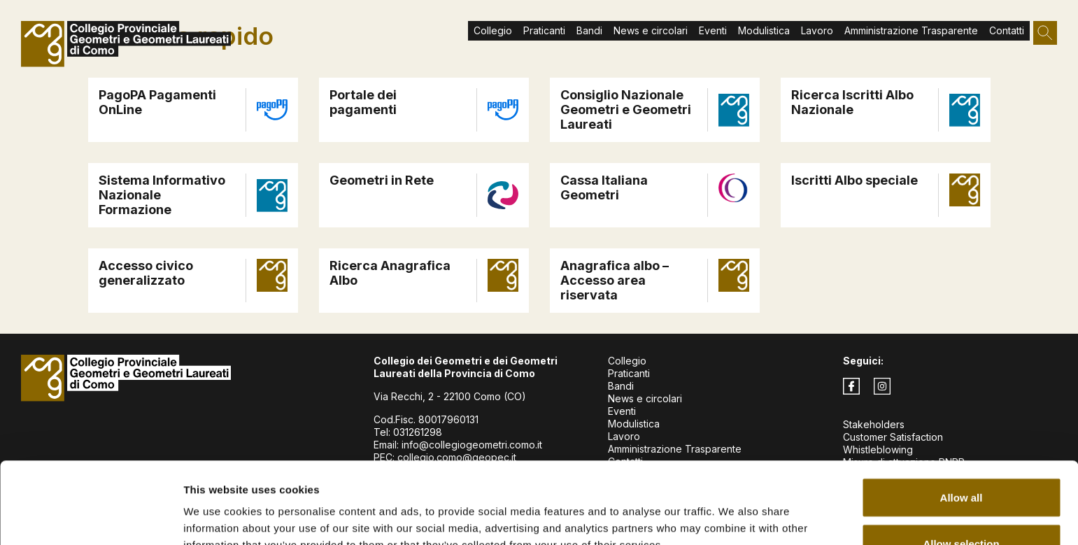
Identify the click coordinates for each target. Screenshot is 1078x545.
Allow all (961, 416)
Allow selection (961, 462)
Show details (734, 509)
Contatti (1006, 30)
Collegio (627, 361)
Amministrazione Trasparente (911, 30)
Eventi (713, 30)
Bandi (589, 30)
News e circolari (651, 30)
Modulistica (764, 30)
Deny (961, 508)
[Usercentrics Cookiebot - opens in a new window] (90, 517)
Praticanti (629, 373)
